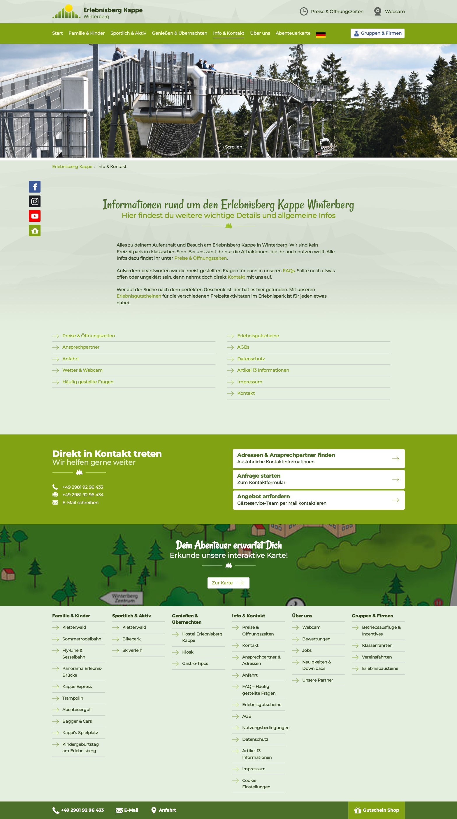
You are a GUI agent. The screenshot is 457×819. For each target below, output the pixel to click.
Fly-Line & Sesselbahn (73, 654)
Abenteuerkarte (293, 33)
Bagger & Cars (77, 721)
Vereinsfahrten (377, 657)
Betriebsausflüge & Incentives (381, 631)
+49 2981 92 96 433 (77, 487)
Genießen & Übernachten (179, 33)
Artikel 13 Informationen (263, 370)
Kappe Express (77, 686)
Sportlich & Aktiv (128, 33)
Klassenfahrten (377, 645)
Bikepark (131, 639)
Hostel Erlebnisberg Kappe (202, 637)
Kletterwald (74, 627)
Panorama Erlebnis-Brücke (82, 672)
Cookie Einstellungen (256, 784)
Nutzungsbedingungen (263, 727)
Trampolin (72, 698)
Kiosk (187, 652)
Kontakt (236, 277)
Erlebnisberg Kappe (72, 166)
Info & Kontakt (228, 33)
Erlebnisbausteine (380, 668)
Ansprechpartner (80, 347)
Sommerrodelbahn (81, 639)
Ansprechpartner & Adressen (261, 660)
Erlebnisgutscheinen (139, 296)
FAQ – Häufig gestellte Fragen (258, 690)
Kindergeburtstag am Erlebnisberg (80, 748)
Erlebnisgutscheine (258, 335)
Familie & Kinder (86, 33)
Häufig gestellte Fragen (87, 382)
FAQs (289, 270)
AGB (247, 716)
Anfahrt (70, 359)
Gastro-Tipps (195, 663)
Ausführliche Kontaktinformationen (286, 458)
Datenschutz (251, 359)
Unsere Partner (317, 680)
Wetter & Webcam (82, 370)
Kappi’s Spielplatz (80, 732)
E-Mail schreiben (75, 502)
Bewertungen (316, 639)
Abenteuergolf (77, 709)
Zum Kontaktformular (261, 479)
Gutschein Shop (376, 810)
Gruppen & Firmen (372, 616)
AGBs (243, 347)
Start (57, 33)
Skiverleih (132, 650)
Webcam (389, 11)
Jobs (307, 650)
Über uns (260, 33)
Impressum (249, 382)
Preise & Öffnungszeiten (331, 11)
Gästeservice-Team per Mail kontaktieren (281, 499)
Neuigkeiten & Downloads (316, 665)
